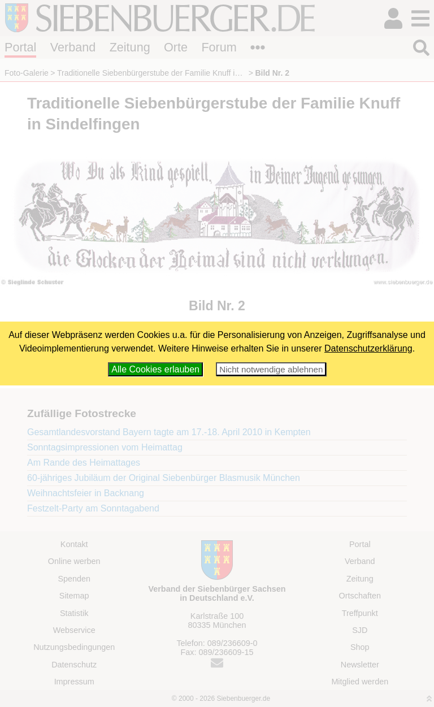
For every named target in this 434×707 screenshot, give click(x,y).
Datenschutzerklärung (368, 348)
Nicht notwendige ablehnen (271, 369)
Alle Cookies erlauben (155, 369)
